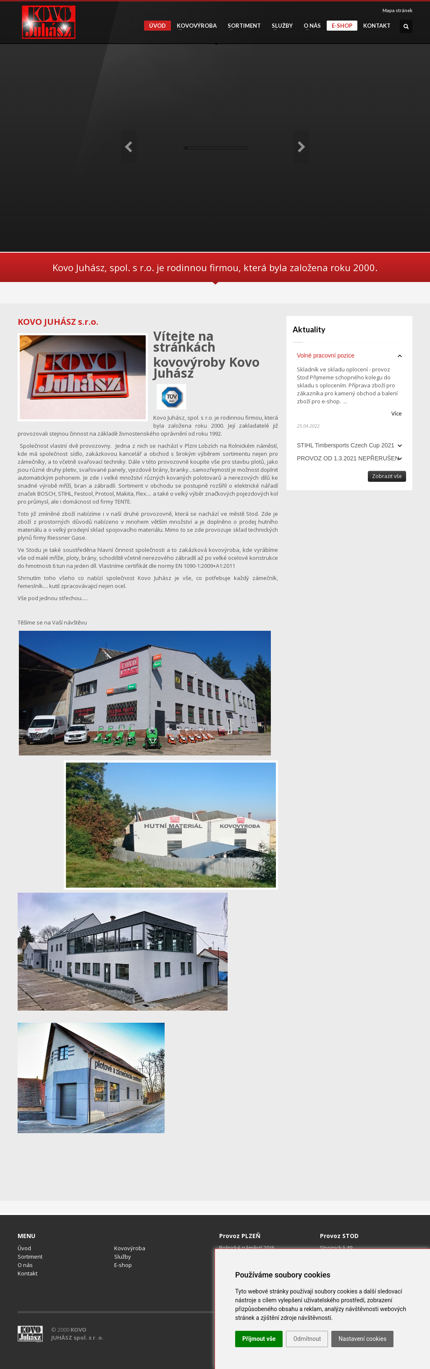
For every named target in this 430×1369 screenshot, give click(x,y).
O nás (310, 26)
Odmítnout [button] (307, 1338)
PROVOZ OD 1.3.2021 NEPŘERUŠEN (348, 458)
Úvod (157, 25)
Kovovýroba (194, 26)
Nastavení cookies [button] (362, 1338)
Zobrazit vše (387, 476)
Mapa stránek (397, 10)
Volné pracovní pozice (325, 355)
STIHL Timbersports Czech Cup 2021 (345, 445)
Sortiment (242, 26)
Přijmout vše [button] (258, 1338)
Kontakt (377, 26)
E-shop (342, 25)
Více (396, 413)
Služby (280, 26)
